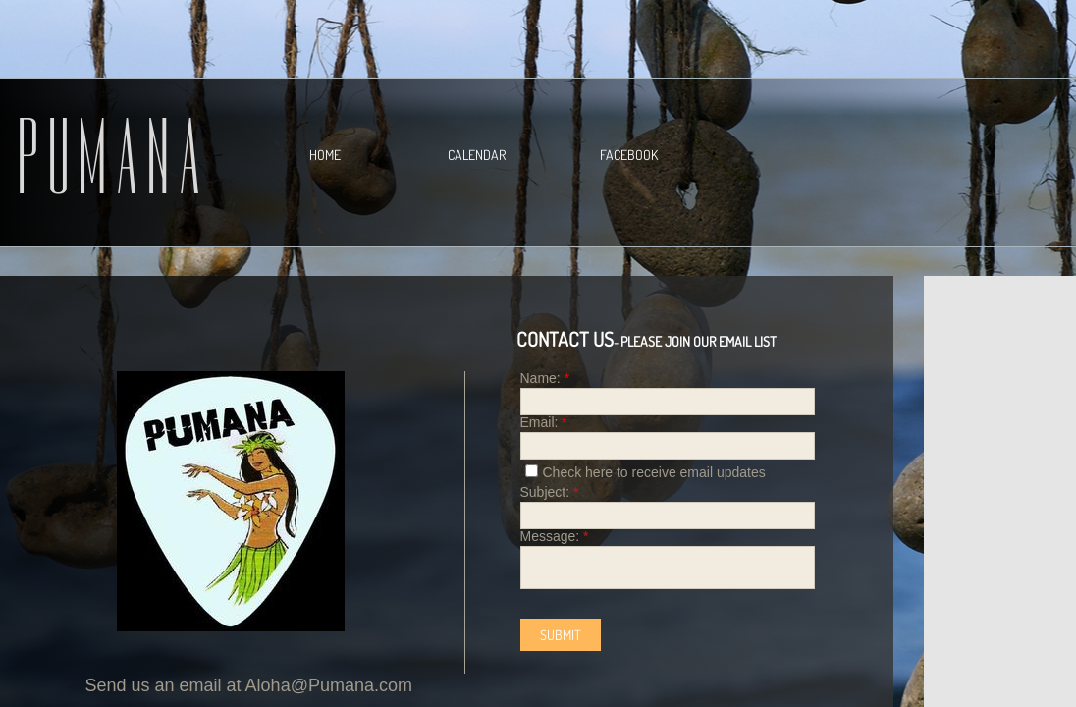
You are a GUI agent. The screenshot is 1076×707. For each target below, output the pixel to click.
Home (325, 154)
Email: (543, 422)
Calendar (477, 154)
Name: (545, 378)
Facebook (629, 154)
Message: (554, 536)
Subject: (549, 492)
